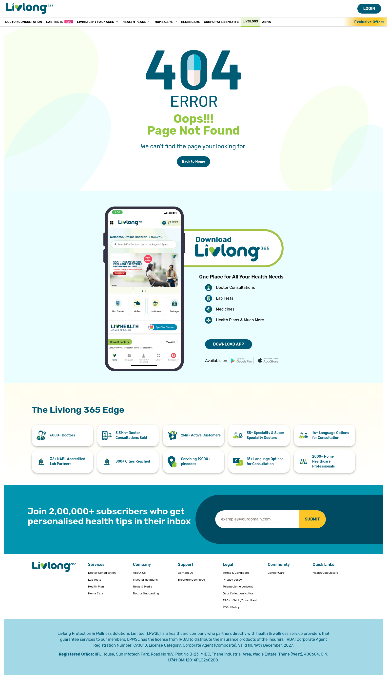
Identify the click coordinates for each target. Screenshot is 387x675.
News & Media (142, 586)
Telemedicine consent (238, 586)
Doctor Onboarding (146, 593)
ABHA (266, 21)
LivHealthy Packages (97, 21)
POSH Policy (231, 607)
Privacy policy (232, 579)
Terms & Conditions (236, 572)
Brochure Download (191, 579)
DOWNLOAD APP (228, 344)
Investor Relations (145, 579)
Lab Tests (59, 21)
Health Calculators (325, 572)
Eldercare (190, 21)
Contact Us (185, 572)
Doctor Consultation (23, 21)
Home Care (166, 21)
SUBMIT (312, 519)
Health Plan (96, 586)
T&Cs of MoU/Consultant (240, 600)
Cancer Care (276, 572)
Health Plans (136, 21)
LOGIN (369, 8)
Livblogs (250, 21)
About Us (139, 572)
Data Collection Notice (238, 593)
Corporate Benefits (221, 21)
